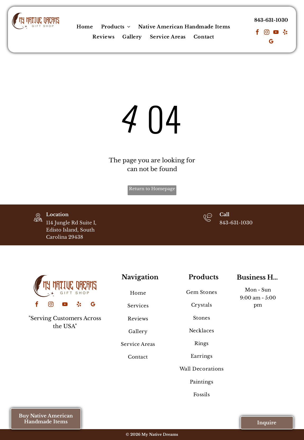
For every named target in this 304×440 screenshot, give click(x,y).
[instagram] (267, 32)
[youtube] (276, 32)
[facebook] (257, 32)
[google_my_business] (271, 42)
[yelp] (285, 32)
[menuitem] (85, 27)
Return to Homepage (152, 188)
